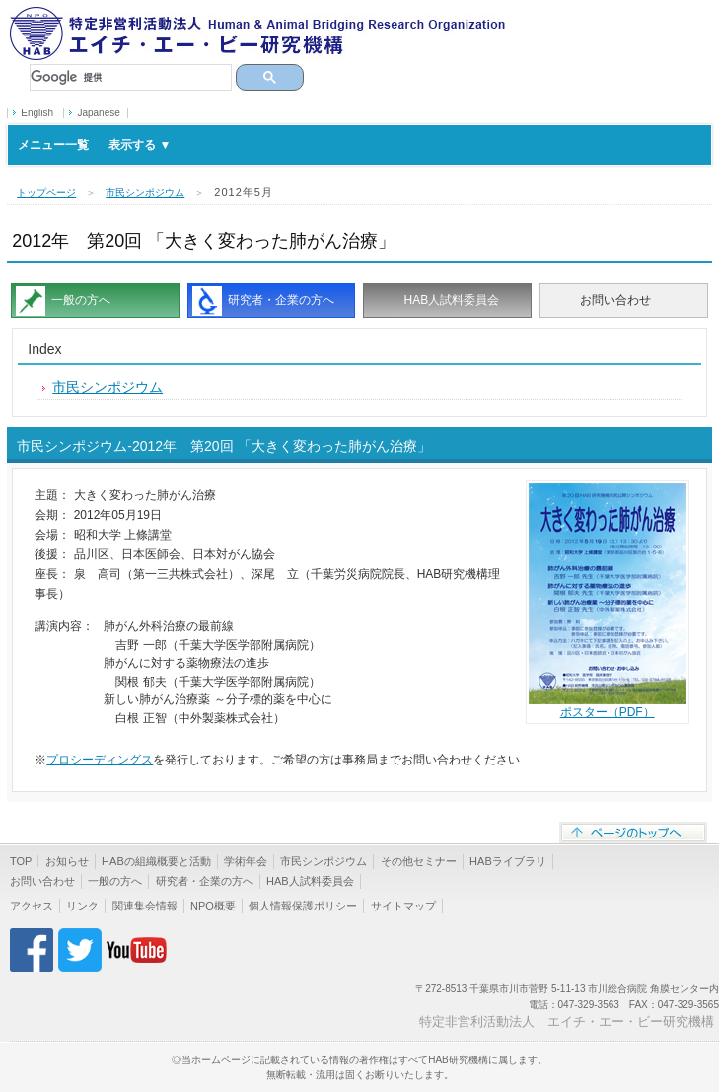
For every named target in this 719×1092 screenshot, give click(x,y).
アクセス (31, 905)
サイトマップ (403, 905)
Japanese (98, 113)
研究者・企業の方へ (281, 300)
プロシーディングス (99, 759)
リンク (82, 905)
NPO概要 (213, 905)
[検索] (131, 77)
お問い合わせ (615, 300)
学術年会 (245, 861)
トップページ (46, 192)
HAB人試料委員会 (451, 300)
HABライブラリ (507, 861)
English (37, 113)
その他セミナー (419, 861)
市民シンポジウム (145, 192)
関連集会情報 (145, 905)
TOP (21, 861)
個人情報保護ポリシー (303, 905)
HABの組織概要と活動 (156, 861)
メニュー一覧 (94, 145)
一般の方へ (80, 300)
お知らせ (67, 861)
